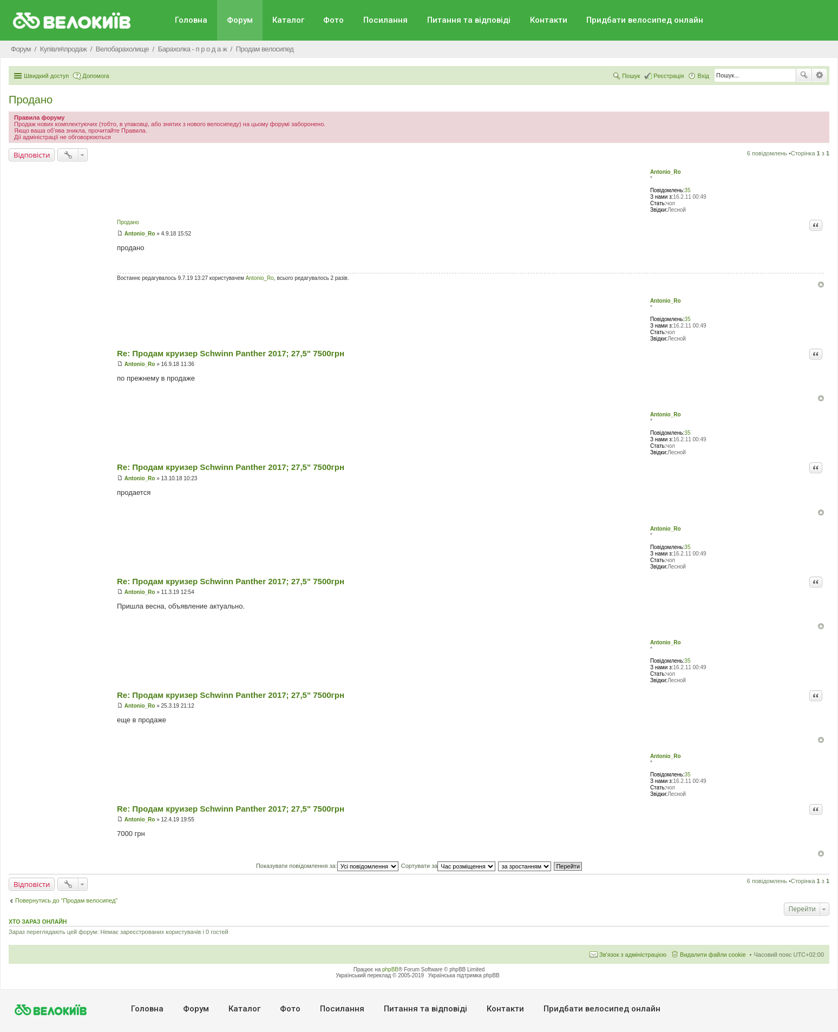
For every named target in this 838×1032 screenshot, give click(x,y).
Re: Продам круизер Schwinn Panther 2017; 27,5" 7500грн (230, 353)
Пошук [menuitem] (631, 76)
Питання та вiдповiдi (468, 20)
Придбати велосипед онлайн (644, 20)
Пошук (804, 75)
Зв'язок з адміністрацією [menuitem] (632, 954)
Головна (191, 20)
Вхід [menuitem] (703, 76)
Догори (821, 285)
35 (687, 190)
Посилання (385, 20)
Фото (333, 20)
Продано (31, 100)
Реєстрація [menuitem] (668, 76)
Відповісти (32, 155)
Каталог (288, 20)
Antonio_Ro (665, 172)
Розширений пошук (819, 75)
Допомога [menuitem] (95, 76)
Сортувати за (448, 866)
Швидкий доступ (46, 76)
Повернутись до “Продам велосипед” (66, 900)
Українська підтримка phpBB (464, 975)
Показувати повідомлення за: (327, 866)
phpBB (390, 969)
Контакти (548, 20)
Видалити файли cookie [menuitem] (713, 954)
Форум (240, 20)
